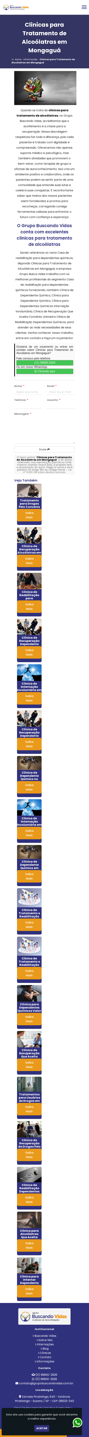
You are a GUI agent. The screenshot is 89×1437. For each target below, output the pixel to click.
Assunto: (53, 400)
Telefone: (21, 400)
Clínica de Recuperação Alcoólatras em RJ (29, 551)
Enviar (44, 449)
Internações (45, 1344)
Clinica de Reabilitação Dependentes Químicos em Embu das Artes (29, 1191)
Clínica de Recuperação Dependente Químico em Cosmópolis (29, 735)
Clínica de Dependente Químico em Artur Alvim (29, 866)
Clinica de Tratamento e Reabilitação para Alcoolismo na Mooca (29, 918)
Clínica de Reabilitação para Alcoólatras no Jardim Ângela (29, 598)
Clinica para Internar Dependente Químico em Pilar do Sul (29, 1282)
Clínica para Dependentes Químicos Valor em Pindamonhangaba (32, 1010)
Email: (51, 386)
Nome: (19, 386)
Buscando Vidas (45, 1336)
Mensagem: (22, 414)
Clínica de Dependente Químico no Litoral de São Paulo (29, 779)
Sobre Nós (45, 1340)
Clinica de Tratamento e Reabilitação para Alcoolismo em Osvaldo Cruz (29, 966)
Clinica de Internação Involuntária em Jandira (29, 823)
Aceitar (41, 1428)
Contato (45, 1357)
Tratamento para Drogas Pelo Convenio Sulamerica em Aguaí (29, 506)
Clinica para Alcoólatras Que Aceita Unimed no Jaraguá (29, 1237)
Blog (45, 1349)
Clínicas (45, 1353)
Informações (45, 1361)
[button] (84, 7)
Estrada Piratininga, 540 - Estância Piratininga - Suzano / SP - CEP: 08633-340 (44, 1399)
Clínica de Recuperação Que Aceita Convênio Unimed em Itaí (29, 1056)
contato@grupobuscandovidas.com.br (46, 1383)
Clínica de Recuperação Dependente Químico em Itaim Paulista (29, 644)
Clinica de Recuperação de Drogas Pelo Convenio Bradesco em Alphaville (29, 1148)
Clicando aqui (44, 371)
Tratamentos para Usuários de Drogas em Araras (29, 1099)
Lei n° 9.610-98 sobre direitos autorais (47, 471)
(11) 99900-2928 (44, 362)
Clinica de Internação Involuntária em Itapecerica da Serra (29, 690)
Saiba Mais (29, 515)
